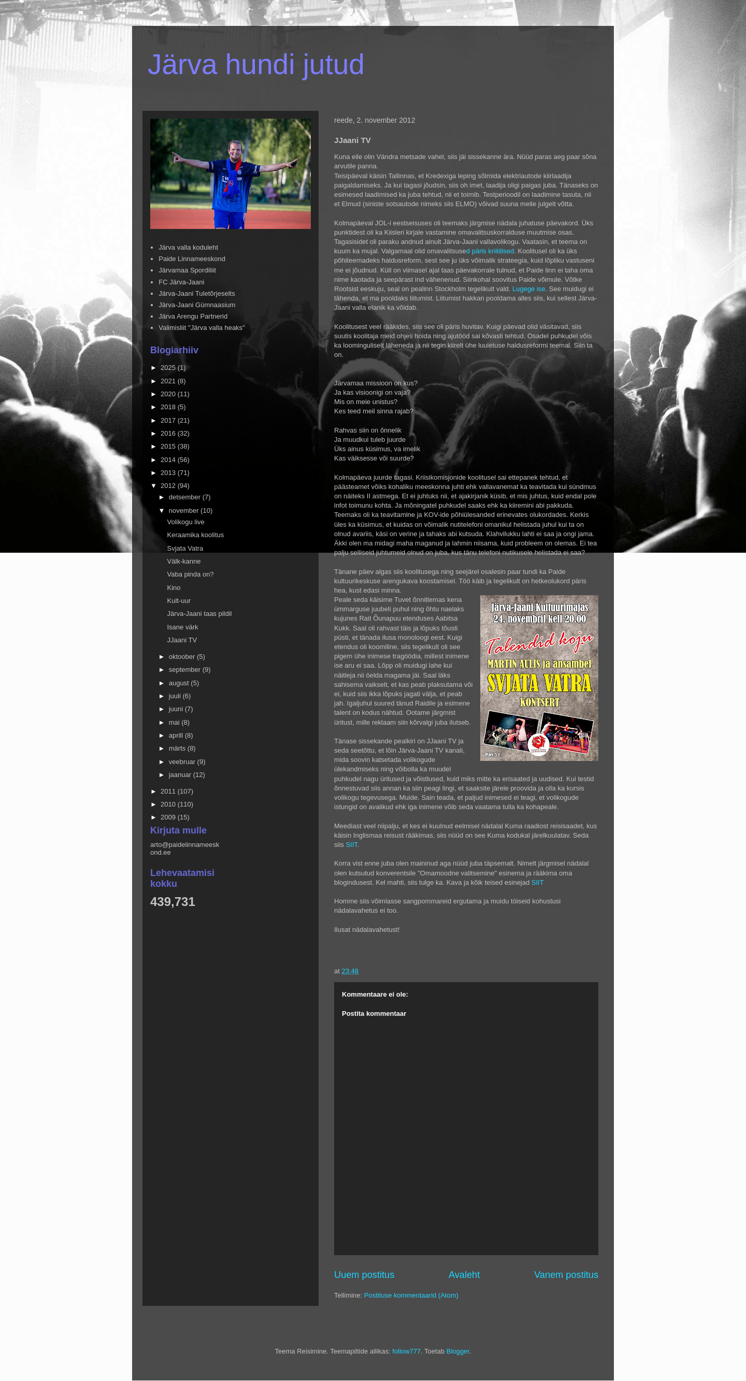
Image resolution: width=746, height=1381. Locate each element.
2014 (169, 460)
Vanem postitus (566, 1275)
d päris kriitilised (490, 251)
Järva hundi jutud (256, 64)
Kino (173, 588)
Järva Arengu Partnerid (193, 316)
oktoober (183, 656)
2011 (169, 791)
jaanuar (181, 775)
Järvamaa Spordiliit (187, 270)
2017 (169, 420)
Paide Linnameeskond (192, 259)
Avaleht (464, 1275)
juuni (177, 709)
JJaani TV (182, 640)
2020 (169, 394)
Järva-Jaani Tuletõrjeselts (197, 293)
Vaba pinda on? (190, 574)
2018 (169, 407)
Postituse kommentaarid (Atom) (411, 1295)
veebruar (183, 762)
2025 (169, 367)
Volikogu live (185, 522)
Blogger (458, 1351)
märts (178, 748)
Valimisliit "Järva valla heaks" (202, 328)
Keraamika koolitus (195, 535)
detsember (186, 497)
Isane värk (182, 627)
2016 (169, 433)
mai (175, 722)
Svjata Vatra (185, 548)
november (184, 510)
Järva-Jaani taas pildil (199, 613)
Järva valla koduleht (188, 247)
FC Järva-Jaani (181, 282)
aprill (177, 735)
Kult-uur (179, 601)
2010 (169, 804)
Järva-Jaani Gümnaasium (197, 305)
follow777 (406, 1351)
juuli (176, 696)
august (180, 683)
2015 (169, 446)
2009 (169, 817)
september (186, 669)
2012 (169, 486)
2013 (169, 473)
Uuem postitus (364, 1275)
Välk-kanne (183, 561)
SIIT (351, 844)
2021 (169, 381)
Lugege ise (527, 289)
